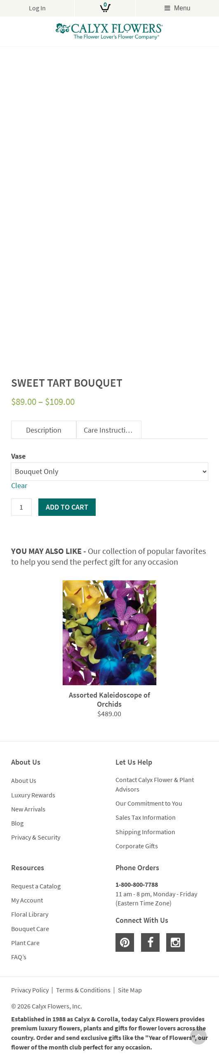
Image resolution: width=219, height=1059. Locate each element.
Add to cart (67, 507)
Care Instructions (110, 430)
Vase (18, 456)
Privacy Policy (30, 990)
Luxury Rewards (33, 795)
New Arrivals (28, 809)
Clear (19, 485)
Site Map (130, 990)
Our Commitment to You (148, 803)
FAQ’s (18, 957)
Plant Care (25, 943)
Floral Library (29, 914)
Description (43, 430)
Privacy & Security (35, 837)
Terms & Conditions (83, 990)
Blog (17, 823)
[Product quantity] (21, 507)
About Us (23, 780)
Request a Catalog (36, 886)
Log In (37, 8)
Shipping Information (145, 832)
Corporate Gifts (136, 846)
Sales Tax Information (145, 817)
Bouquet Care (30, 928)
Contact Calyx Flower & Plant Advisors (154, 784)
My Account (27, 900)
